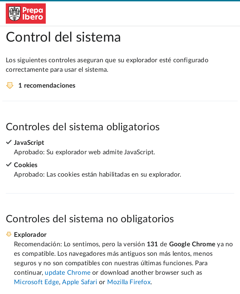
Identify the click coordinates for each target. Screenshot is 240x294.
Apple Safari (79, 282)
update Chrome (68, 273)
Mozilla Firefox (129, 282)
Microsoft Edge (36, 282)
